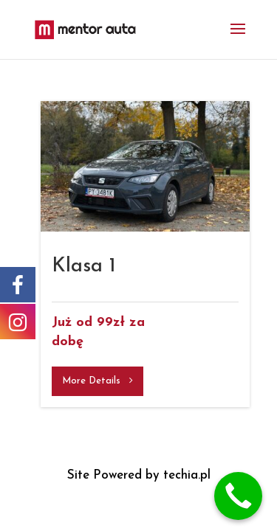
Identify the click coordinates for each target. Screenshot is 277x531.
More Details (97, 380)
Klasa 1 (84, 267)
